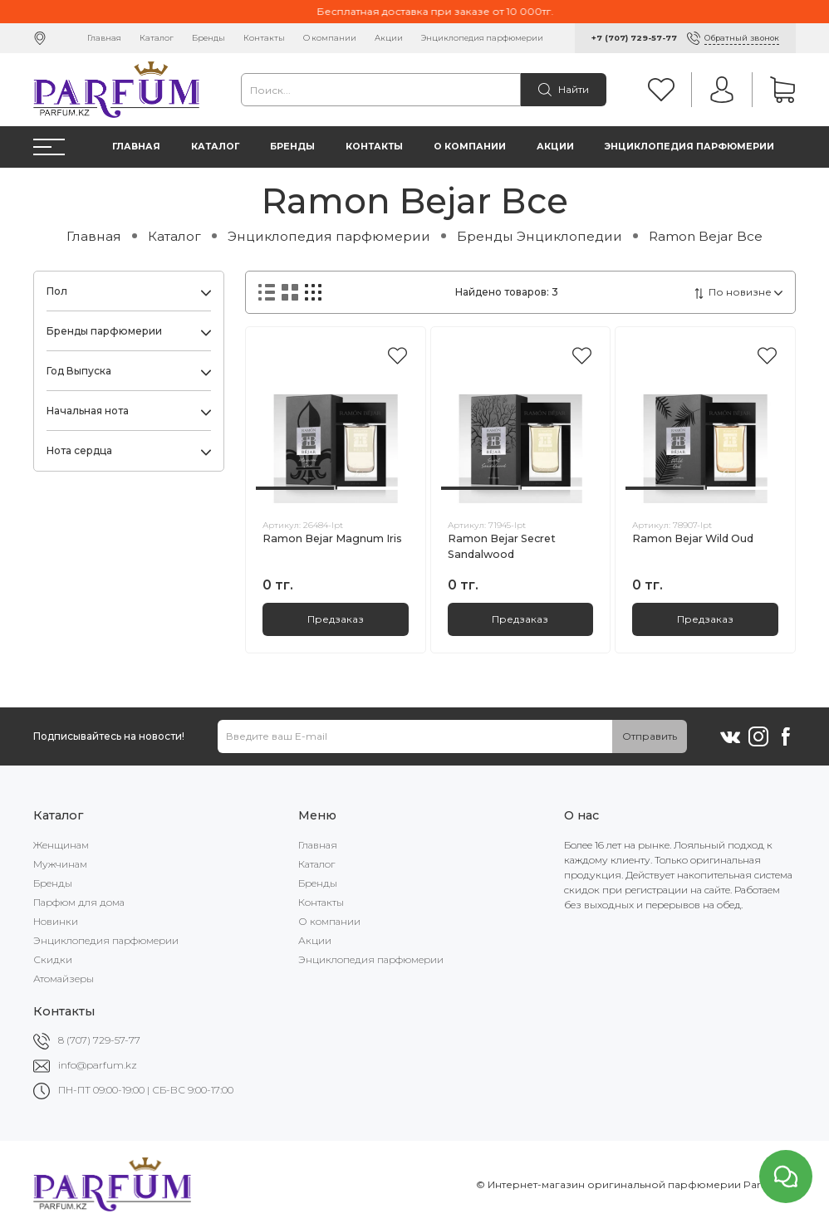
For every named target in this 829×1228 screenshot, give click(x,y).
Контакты (264, 37)
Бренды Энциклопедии (539, 236)
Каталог (157, 37)
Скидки (52, 959)
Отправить (649, 736)
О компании (329, 37)
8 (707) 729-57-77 (99, 1040)
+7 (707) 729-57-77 (634, 37)
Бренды (208, 37)
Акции (389, 37)
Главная (104, 37)
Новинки (55, 921)
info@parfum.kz (97, 1065)
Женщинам (61, 845)
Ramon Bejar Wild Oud (692, 538)
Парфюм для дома (79, 902)
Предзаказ (335, 619)
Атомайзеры (63, 978)
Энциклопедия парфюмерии (482, 37)
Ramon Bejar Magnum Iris (332, 538)
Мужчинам (60, 864)
